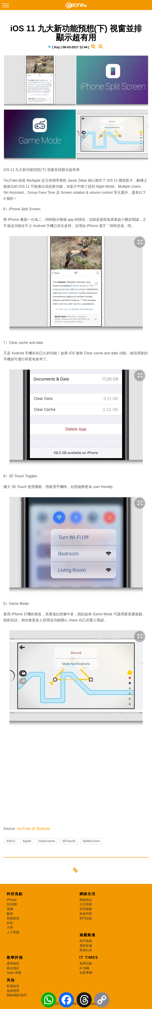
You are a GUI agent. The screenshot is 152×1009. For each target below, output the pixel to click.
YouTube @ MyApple (33, 828)
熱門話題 (85, 918)
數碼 (10, 913)
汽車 (10, 927)
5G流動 (12, 904)
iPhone (12, 900)
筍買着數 (85, 909)
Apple (27, 841)
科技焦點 (15, 894)
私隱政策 (13, 986)
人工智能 (13, 932)
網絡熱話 (85, 900)
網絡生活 (87, 894)
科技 (10, 923)
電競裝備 (85, 945)
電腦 (10, 909)
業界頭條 (85, 963)
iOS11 (10, 841)
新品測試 (13, 968)
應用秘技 (13, 963)
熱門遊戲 (85, 941)
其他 (11, 980)
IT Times (88, 957)
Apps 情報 (14, 972)
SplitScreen (91, 841)
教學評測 (15, 957)
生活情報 (85, 904)
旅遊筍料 (85, 913)
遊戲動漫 (87, 935)
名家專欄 (85, 972)
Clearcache (46, 841)
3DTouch (68, 841)
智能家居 (13, 918)
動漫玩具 (85, 950)
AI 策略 (84, 968)
